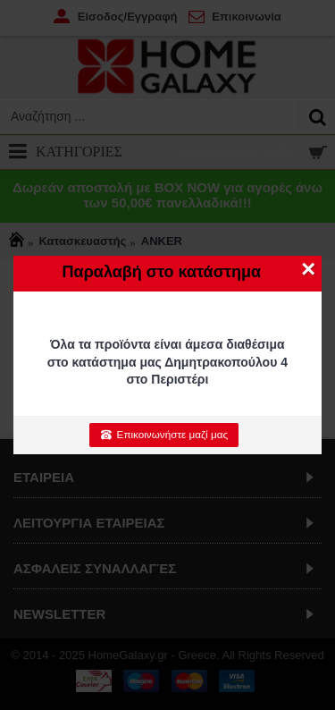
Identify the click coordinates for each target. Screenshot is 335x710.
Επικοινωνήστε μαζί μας (164, 434)
